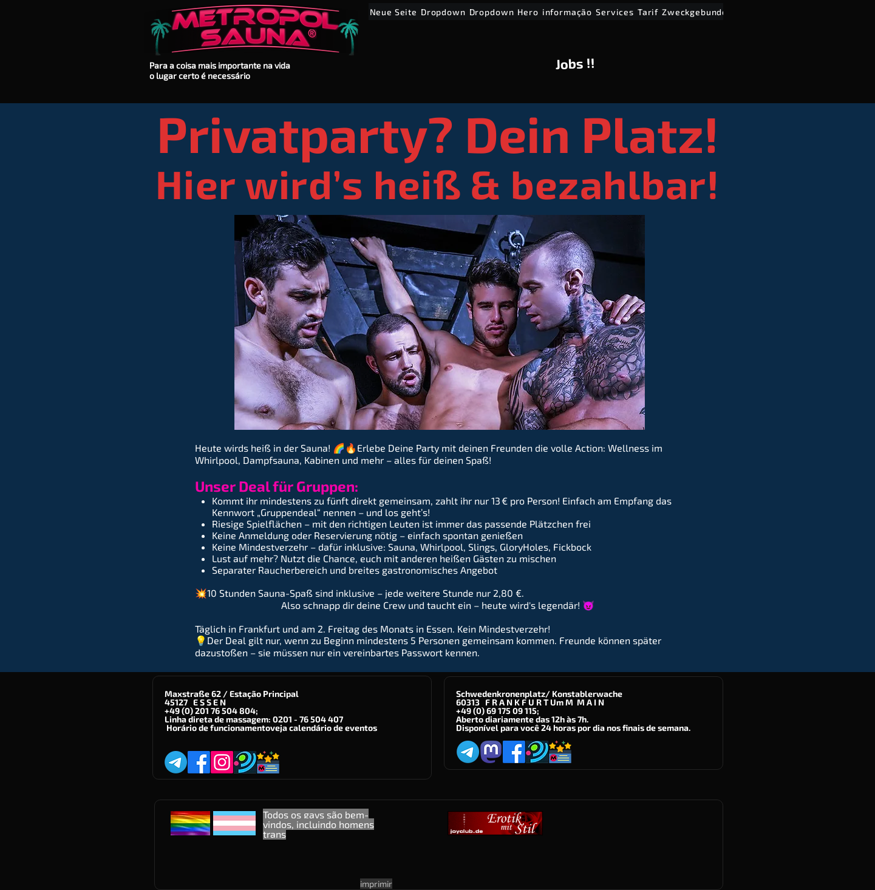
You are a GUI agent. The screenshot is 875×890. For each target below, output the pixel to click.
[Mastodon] (491, 752)
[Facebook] (199, 762)
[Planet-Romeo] (245, 762)
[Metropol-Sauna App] (268, 762)
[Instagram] (222, 762)
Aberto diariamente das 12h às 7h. (522, 719)
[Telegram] (176, 762)
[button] (443, 11)
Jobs (569, 63)
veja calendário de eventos (323, 727)
